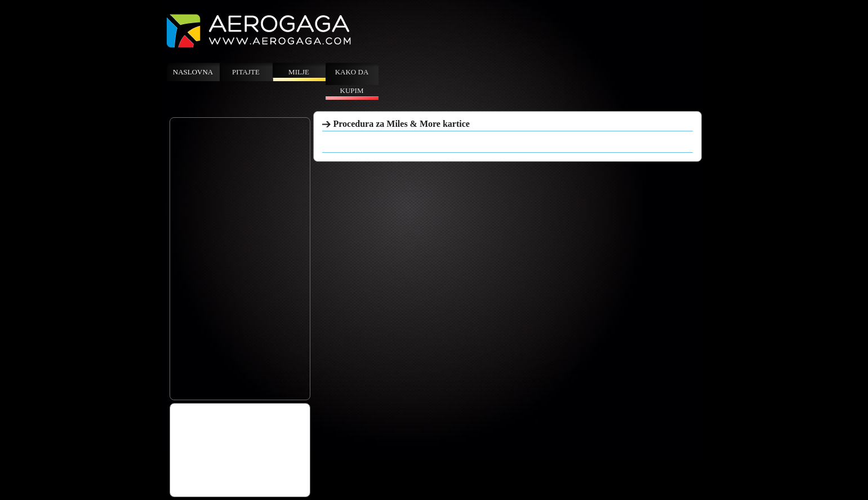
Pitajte (246, 72)
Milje (298, 72)
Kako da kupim (352, 81)
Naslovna (193, 72)
